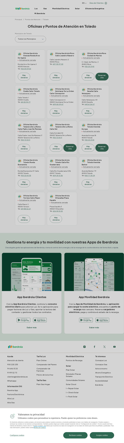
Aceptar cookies (102, 439)
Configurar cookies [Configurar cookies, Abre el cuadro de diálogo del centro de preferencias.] (17, 439)
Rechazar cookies (75, 439)
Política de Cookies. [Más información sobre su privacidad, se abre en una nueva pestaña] (39, 431)
